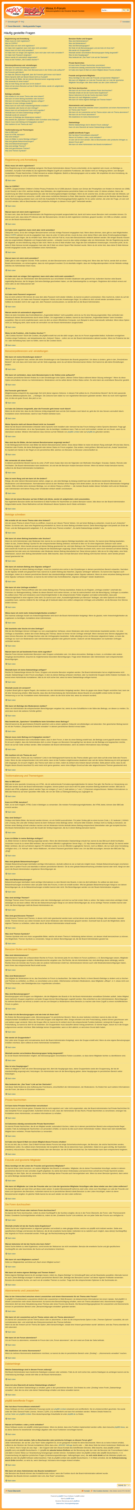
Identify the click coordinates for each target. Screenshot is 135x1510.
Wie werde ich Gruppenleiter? (80, 50)
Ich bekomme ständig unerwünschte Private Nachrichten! (90, 68)
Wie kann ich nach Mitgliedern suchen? (83, 97)
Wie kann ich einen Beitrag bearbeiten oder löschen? (24, 99)
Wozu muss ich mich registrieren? (17, 41)
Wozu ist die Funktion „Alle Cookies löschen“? (22, 60)
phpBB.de (91, 432)
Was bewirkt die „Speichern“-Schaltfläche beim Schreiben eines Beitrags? (32, 120)
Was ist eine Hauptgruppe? (79, 55)
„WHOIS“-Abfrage (65, 1445)
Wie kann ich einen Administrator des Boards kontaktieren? (90, 144)
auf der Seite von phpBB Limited (18, 1414)
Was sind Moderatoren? (77, 43)
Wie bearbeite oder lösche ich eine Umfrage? (21, 108)
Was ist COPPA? (11, 43)
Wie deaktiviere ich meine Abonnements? (84, 117)
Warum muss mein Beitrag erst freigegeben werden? (24, 122)
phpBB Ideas (119, 1427)
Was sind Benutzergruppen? (79, 46)
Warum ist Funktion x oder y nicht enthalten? (85, 137)
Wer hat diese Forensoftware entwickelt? (84, 135)
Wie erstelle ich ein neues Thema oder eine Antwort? (24, 96)
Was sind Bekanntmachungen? (16, 144)
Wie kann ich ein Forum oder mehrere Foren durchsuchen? (90, 90)
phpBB (60, 1496)
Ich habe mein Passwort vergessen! (18, 55)
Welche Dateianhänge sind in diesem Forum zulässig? (89, 125)
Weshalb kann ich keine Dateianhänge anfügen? (23, 113)
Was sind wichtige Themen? (15, 146)
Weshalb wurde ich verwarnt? (16, 115)
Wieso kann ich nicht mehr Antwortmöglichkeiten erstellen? (26, 106)
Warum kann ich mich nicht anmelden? (19, 50)
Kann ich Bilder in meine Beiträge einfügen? (21, 139)
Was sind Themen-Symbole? (15, 151)
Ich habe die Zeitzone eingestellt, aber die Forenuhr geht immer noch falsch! (33, 75)
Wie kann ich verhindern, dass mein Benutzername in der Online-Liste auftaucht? (35, 70)
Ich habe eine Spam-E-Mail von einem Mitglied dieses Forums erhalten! (95, 70)
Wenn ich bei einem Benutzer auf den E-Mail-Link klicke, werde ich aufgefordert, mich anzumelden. (34, 87)
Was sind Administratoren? (78, 41)
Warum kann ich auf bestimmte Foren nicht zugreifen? (25, 110)
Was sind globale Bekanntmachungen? (19, 141)
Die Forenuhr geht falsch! (14, 72)
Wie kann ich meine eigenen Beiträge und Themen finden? (90, 100)
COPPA (13, 235)
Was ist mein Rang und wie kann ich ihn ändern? (23, 84)
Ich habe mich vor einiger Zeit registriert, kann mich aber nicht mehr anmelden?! (34, 53)
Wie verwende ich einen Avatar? (17, 81)
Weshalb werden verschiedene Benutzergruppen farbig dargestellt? (93, 53)
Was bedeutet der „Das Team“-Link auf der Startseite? (88, 57)
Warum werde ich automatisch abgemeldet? (21, 57)
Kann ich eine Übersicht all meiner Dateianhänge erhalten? (90, 127)
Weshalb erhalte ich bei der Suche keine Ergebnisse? (88, 93)
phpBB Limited (73, 432)
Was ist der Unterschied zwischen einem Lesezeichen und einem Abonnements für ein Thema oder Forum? (99, 109)
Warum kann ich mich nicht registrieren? (20, 46)
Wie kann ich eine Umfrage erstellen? (19, 103)
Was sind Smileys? (12, 137)
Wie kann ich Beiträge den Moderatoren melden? (23, 117)
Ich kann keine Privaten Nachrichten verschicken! (87, 65)
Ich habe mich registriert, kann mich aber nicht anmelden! (26, 48)
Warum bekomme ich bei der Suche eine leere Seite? (88, 95)
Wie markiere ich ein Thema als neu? (18, 124)
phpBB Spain (70, 1498)
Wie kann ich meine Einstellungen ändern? (21, 68)
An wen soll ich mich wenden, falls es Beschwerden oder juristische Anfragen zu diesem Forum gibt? (98, 141)
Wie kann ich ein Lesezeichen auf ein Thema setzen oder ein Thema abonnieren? (99, 112)
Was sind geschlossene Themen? (17, 148)
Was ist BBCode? (11, 132)
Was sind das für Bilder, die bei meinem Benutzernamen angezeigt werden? (33, 79)
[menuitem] (21, 22)
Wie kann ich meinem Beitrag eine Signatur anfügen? (24, 101)
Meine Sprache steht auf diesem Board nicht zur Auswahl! (26, 77)
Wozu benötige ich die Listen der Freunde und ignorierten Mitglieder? (94, 78)
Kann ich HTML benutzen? (15, 135)
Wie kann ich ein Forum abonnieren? (82, 115)
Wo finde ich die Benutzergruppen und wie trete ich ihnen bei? (91, 48)
